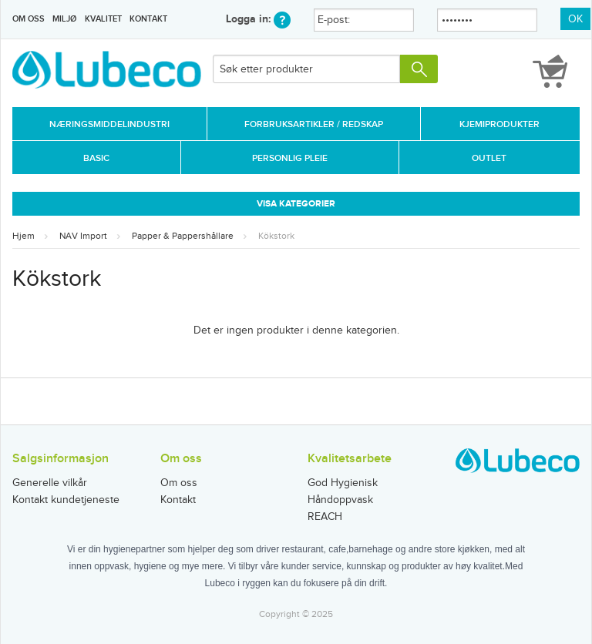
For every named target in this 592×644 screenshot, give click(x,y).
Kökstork (276, 235)
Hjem (23, 235)
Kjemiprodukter (499, 124)
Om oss (28, 19)
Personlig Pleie (290, 158)
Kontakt (148, 19)
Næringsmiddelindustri (109, 124)
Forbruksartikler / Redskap (313, 124)
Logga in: (258, 18)
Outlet (489, 158)
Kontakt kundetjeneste (65, 500)
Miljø (64, 19)
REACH (325, 517)
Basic (96, 158)
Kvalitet (103, 19)
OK (575, 19)
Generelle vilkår (49, 483)
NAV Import (83, 235)
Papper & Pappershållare (183, 235)
